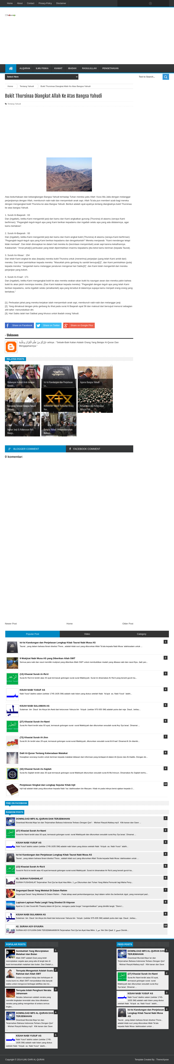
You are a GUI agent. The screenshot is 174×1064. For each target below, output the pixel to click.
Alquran (25, 68)
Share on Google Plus (78, 325)
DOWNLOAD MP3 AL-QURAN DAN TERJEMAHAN (43, 818)
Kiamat (58, 68)
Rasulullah (89, 68)
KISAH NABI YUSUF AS (28, 842)
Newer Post (11, 623)
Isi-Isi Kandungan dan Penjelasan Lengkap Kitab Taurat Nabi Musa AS (54, 854)
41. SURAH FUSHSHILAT (29, 878)
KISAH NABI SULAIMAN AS (31, 914)
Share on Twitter (48, 325)
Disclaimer (61, 3)
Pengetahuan (110, 68)
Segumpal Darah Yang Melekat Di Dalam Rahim (41, 890)
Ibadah (72, 68)
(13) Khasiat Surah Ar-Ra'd (30, 866)
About (19, 3)
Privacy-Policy (45, 3)
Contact (30, 3)
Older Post (128, 623)
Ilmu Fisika (42, 68)
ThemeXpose (162, 1059)
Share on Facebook (18, 325)
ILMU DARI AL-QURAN (33, 1059)
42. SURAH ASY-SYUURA (29, 926)
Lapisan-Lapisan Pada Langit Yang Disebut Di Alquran (45, 902)
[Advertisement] (112, 35)
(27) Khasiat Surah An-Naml (31, 830)
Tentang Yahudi (14, 104)
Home (10, 3)
